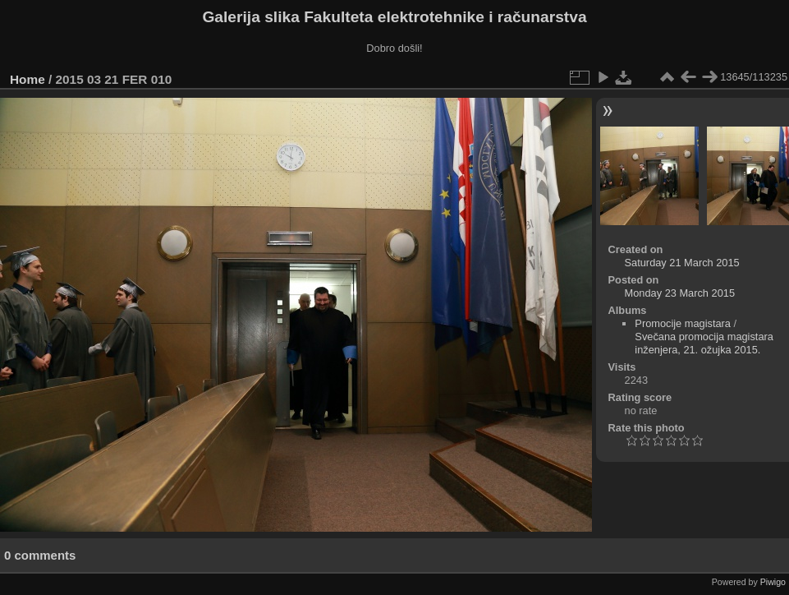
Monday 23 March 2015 (680, 293)
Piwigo (773, 582)
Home (27, 79)
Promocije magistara (683, 323)
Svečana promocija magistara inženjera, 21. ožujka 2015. (704, 343)
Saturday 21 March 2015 (682, 262)
